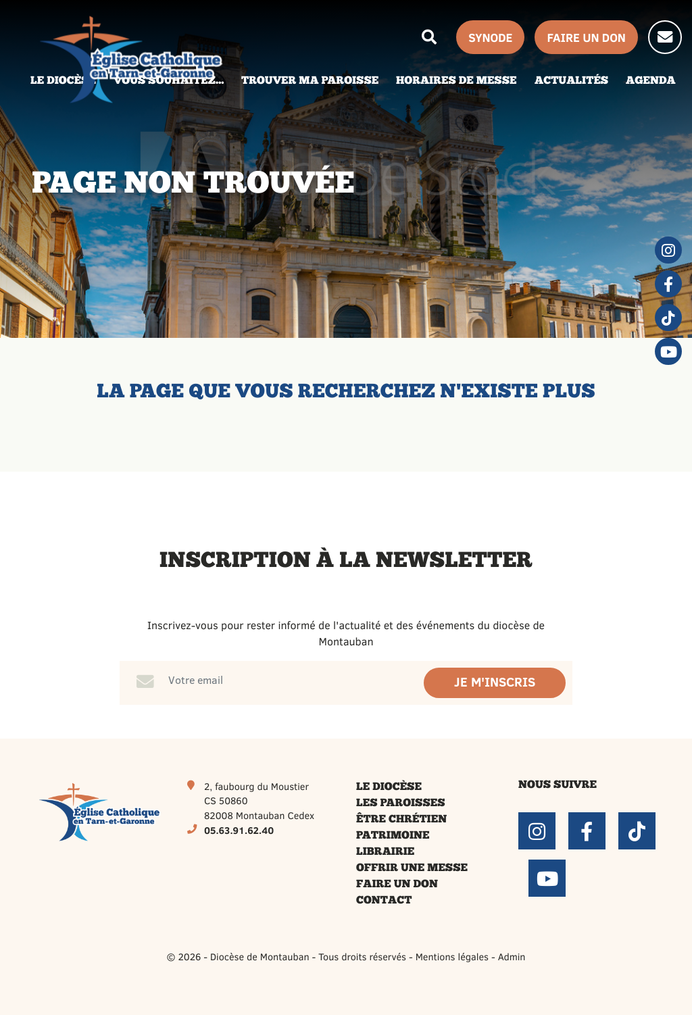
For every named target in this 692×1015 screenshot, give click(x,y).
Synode (490, 37)
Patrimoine (393, 836)
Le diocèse (389, 787)
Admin (512, 956)
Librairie (385, 852)
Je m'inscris (494, 682)
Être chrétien (401, 819)
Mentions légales (452, 956)
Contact (384, 900)
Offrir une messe (412, 868)
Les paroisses (400, 803)
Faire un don (397, 884)
